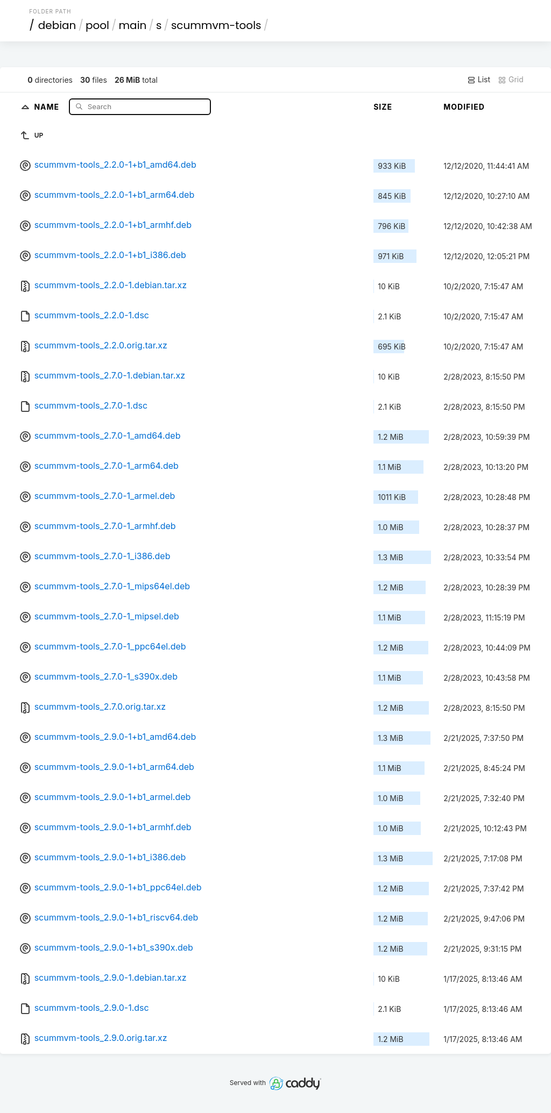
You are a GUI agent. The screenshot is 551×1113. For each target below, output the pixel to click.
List (478, 79)
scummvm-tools (216, 25)
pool (97, 25)
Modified (464, 106)
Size (382, 106)
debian (57, 25)
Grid (511, 79)
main (133, 25)
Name (47, 106)
